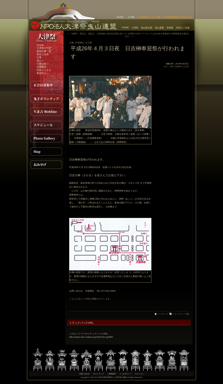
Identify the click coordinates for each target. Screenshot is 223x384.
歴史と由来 (43, 54)
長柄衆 (170, 27)
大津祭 (131, 17)
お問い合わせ (84, 374)
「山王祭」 (74, 190)
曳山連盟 (159, 27)
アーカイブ (147, 33)
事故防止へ (43, 73)
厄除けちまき (44, 70)
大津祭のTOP (44, 48)
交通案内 (41, 66)
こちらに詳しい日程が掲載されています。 (90, 298)
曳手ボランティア (46, 98)
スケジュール (46, 125)
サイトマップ (98, 374)
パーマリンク (161, 314)
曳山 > (40, 60)
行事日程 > (42, 63)
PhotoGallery (46, 138)
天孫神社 (79, 42)
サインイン (139, 374)
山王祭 (88, 42)
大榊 (71, 42)
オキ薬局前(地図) (118, 167)
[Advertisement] (153, 5)
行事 (39, 57)
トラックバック (177, 314)
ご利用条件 (111, 374)
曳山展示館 (146, 27)
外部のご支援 (183, 27)
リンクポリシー (125, 374)
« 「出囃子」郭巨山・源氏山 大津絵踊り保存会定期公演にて (97, 33)
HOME (120, 17)
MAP (46, 151)
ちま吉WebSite (46, 111)
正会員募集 (46, 85)
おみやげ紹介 (46, 164)
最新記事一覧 (44, 51)
